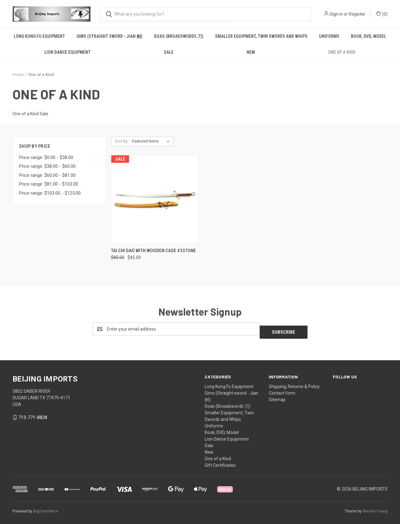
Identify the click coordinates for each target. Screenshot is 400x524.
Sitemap (277, 396)
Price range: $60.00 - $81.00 (47, 175)
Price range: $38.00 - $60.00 (47, 166)
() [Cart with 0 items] (382, 14)
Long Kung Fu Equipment (39, 36)
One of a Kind (342, 52)
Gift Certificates (220, 462)
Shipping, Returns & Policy (294, 383)
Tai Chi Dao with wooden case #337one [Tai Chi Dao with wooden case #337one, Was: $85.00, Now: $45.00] (153, 250)
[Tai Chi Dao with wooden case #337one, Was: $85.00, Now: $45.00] (155, 199)
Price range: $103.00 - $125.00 (50, 193)
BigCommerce (45, 508)
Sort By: (121, 141)
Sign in (336, 14)
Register (357, 14)
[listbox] (152, 141)
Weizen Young (375, 508)
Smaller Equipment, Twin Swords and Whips (261, 36)
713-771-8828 (32, 414)
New (251, 52)
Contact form (282, 389)
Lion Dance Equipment (67, 52)
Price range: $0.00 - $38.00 (46, 157)
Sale (168, 52)
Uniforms (329, 36)
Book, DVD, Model (368, 36)
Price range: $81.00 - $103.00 (48, 184)
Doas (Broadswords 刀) (178, 36)
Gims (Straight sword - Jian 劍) (109, 36)
